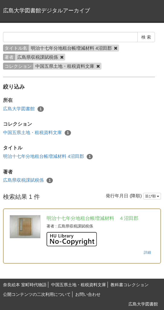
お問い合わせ (88, 294)
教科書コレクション (130, 284)
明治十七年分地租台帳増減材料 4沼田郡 (48, 156)
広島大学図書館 (23, 109)
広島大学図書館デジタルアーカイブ (46, 11)
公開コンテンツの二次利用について (37, 294)
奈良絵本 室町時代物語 (25, 284)
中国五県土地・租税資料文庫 (37, 133)
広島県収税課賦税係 (28, 180)
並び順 (152, 196)
